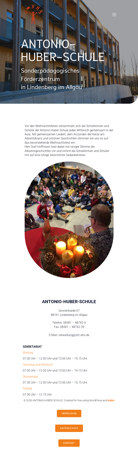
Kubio (111, 400)
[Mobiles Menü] (114, 14)
